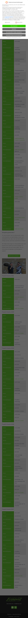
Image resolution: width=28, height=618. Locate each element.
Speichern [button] (14, 28)
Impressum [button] (19, 36)
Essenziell (7, 21)
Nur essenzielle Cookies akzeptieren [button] (14, 31)
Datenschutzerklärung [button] (15, 36)
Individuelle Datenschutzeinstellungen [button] (14, 34)
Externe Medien (18, 21)
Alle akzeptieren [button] (14, 25)
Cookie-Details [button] (9, 36)
